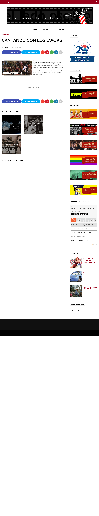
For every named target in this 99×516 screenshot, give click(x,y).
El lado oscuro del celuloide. (47, 333)
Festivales (59, 29)
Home (4, 2)
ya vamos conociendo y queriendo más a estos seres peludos (48, 61)
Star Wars (5, 34)
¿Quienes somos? (13, 2)
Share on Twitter (31, 52)
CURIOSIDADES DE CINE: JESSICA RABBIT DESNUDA (89, 260)
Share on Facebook (11, 52)
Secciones (46, 29)
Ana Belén (6, 47)
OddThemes (74, 333)
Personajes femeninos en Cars (89, 274)
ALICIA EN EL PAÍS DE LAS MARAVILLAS (90, 288)
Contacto (23, 2)
